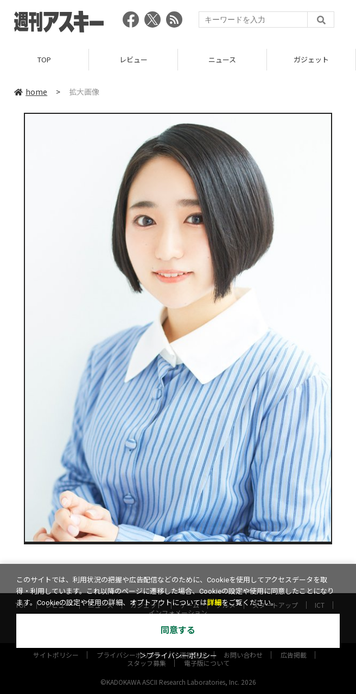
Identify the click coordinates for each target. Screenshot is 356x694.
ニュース (222, 59)
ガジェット (311, 59)
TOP (44, 59)
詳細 (214, 603)
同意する (178, 630)
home (30, 91)
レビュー (133, 59)
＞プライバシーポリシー (178, 656)
